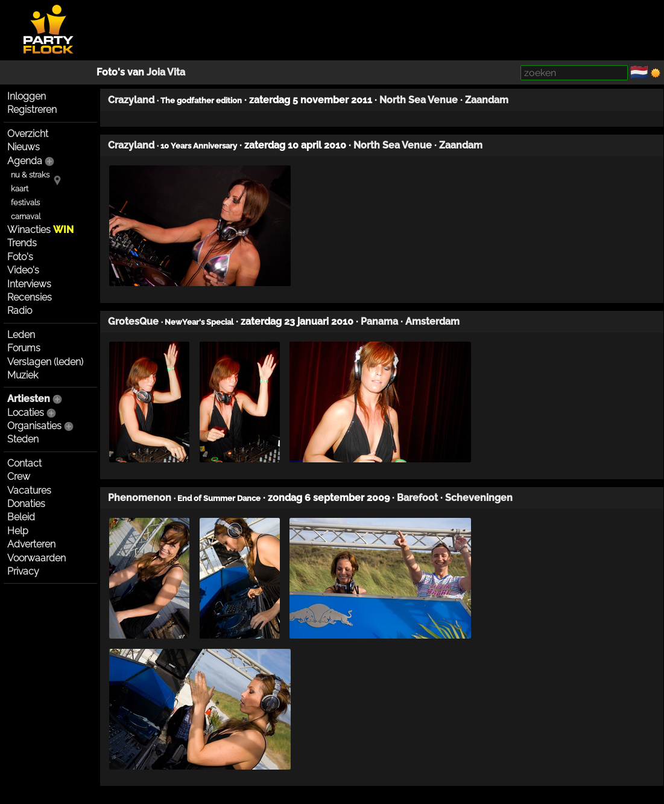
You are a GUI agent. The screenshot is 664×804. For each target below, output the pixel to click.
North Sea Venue (418, 100)
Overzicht (27, 133)
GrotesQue (133, 321)
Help (17, 531)
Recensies (29, 297)
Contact (24, 463)
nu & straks (30, 174)
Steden (23, 439)
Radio (19, 310)
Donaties (26, 503)
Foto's (20, 257)
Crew (18, 476)
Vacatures (29, 490)
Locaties (25, 412)
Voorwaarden (36, 558)
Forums (23, 348)
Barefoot (417, 497)
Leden (21, 334)
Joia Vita (166, 72)
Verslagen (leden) (45, 362)
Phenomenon (139, 497)
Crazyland (131, 100)
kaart (19, 188)
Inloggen (26, 96)
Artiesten (28, 398)
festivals (25, 202)
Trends (22, 243)
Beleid (21, 517)
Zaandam (486, 100)
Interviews (29, 284)
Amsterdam (432, 321)
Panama (379, 321)
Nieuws (23, 147)
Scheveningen (479, 497)
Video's (23, 270)
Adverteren (31, 544)
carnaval (25, 216)
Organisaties (34, 426)
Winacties (40, 229)
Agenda (24, 161)
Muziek (22, 375)
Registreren (32, 109)
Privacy (23, 571)
